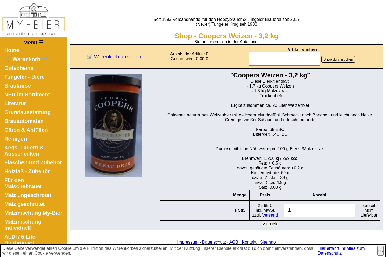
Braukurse (17, 86)
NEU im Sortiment (27, 94)
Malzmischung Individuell (22, 225)
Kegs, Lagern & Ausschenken (24, 151)
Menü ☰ (33, 43)
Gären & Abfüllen (26, 130)
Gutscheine (19, 68)
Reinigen (15, 139)
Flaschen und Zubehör (33, 162)
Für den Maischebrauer (23, 183)
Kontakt (249, 242)
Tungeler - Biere (24, 77)
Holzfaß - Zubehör (27, 171)
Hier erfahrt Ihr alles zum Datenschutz (341, 250)
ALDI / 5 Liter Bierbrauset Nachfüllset (20, 243)
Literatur (15, 103)
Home (11, 50)
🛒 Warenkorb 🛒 (26, 59)
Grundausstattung (27, 112)
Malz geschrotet (24, 204)
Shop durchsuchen (338, 59)
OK (380, 251)
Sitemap (268, 242)
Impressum (187, 242)
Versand (270, 215)
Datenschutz (214, 242)
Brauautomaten (24, 121)
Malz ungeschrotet (27, 195)
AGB (233, 242)
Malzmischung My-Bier (33, 213)
